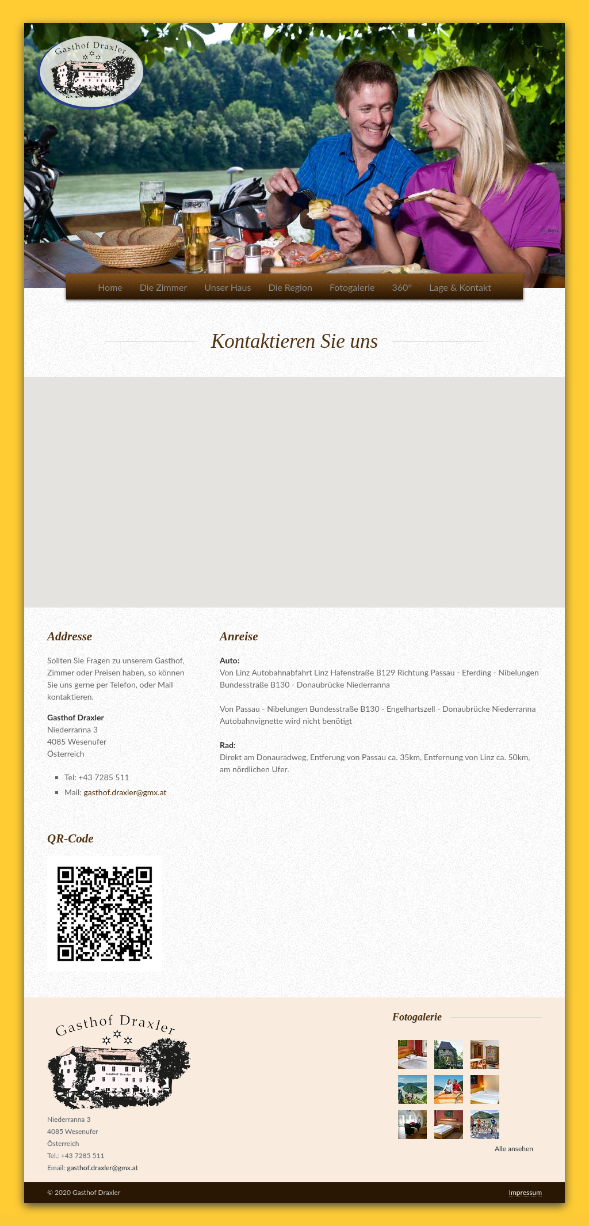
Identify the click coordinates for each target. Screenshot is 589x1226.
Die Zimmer (163, 287)
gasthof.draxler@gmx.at (125, 792)
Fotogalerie (352, 287)
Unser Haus (227, 287)
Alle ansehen (514, 1148)
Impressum (525, 1192)
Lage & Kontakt (460, 287)
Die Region (290, 287)
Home (110, 287)
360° (402, 287)
